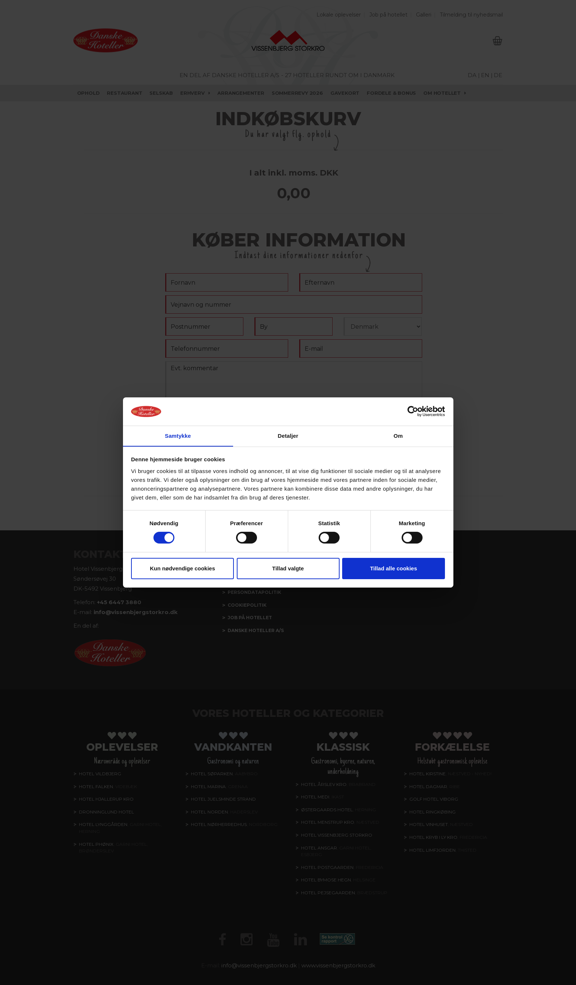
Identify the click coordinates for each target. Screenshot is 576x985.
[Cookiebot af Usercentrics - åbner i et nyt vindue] (413, 411)
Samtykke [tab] (178, 435)
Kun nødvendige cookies (182, 568)
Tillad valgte (288, 568)
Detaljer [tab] (288, 435)
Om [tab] (398, 435)
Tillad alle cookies (393, 568)
